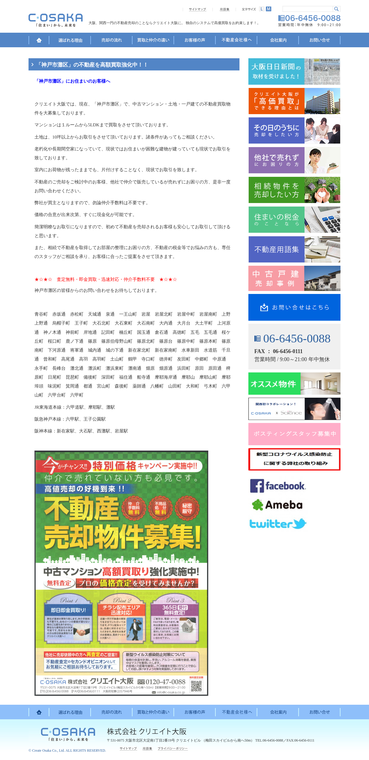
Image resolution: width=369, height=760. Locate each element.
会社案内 (278, 41)
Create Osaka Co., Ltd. (48, 750)
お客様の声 (195, 41)
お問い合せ (319, 41)
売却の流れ (112, 41)
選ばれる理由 (70, 41)
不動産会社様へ (236, 41)
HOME (39, 41)
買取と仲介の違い (153, 41)
